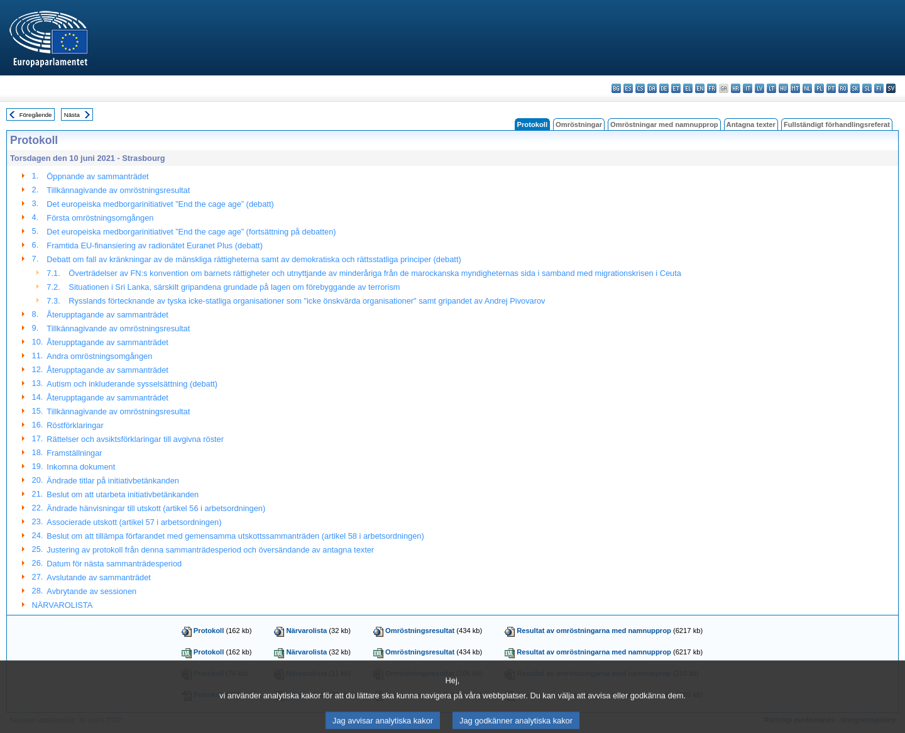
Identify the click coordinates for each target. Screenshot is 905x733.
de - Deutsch (664, 88)
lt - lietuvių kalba (771, 88)
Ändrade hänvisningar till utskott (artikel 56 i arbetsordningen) (156, 508)
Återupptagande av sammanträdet (107, 314)
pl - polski (819, 88)
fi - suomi (879, 88)
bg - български (616, 88)
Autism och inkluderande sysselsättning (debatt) (132, 384)
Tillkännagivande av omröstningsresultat (118, 190)
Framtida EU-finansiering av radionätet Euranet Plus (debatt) (155, 245)
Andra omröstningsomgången (99, 356)
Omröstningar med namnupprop (664, 124)
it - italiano (747, 88)
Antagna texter (751, 124)
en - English (700, 88)
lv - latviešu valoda (759, 88)
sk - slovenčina (855, 88)
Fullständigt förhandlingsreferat (837, 124)
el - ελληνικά (688, 88)
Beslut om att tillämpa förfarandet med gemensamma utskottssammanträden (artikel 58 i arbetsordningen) (235, 536)
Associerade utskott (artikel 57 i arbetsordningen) (134, 522)
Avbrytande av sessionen (91, 591)
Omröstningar (579, 124)
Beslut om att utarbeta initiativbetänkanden (123, 494)
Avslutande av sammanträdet (99, 577)
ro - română (843, 88)
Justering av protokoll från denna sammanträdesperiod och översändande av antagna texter (210, 549)
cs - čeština (640, 88)
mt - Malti (795, 88)
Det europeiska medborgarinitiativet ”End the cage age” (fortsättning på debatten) (191, 231)
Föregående (35, 114)
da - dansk (652, 88)
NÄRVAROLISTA (62, 605)
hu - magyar (783, 88)
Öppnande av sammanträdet (97, 176)
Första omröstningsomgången (100, 218)
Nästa (72, 114)
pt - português (831, 88)
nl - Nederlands (807, 88)
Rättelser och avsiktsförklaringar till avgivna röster (135, 439)
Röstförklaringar (75, 425)
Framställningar (74, 453)
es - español (628, 88)
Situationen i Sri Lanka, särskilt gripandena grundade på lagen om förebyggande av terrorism (234, 287)
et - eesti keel (676, 88)
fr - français (711, 88)
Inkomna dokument (81, 466)
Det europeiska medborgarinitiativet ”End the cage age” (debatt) (160, 204)
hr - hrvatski (735, 88)
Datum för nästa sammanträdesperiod (114, 563)
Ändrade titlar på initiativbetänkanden (113, 480)
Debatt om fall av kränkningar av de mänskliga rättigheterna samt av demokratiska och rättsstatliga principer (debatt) (254, 259)
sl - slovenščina (867, 88)
